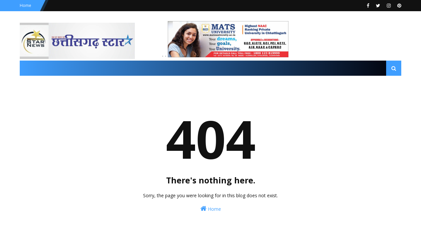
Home (25, 5)
